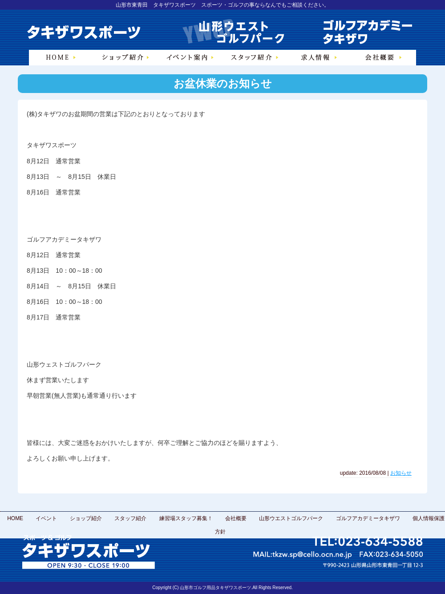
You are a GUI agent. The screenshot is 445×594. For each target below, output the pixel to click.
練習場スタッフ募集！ (186, 518)
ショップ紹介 (86, 518)
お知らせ (401, 473)
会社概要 (236, 518)
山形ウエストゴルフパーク (291, 518)
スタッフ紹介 (130, 518)
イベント (46, 518)
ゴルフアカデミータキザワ (368, 518)
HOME (15, 518)
